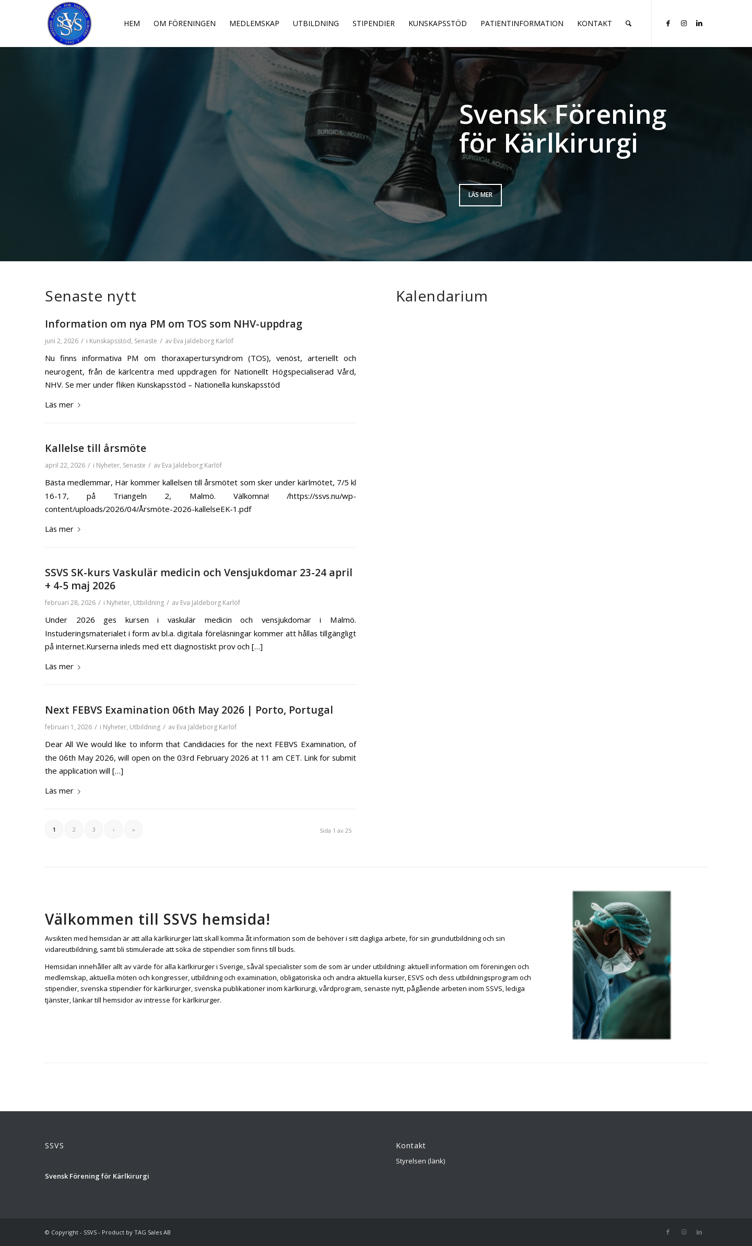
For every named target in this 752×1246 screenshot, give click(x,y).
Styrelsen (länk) (420, 1161)
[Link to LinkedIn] (699, 23)
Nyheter (108, 465)
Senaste (145, 340)
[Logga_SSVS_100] (70, 23)
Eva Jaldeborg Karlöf (203, 340)
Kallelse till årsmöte (95, 448)
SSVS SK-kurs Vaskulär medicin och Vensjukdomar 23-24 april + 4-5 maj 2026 (198, 578)
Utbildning (148, 602)
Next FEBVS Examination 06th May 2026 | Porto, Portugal (189, 710)
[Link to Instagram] (683, 23)
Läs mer (480, 194)
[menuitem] (132, 23)
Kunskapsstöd (110, 340)
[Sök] (628, 23)
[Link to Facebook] (668, 23)
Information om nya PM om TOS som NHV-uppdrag (173, 324)
